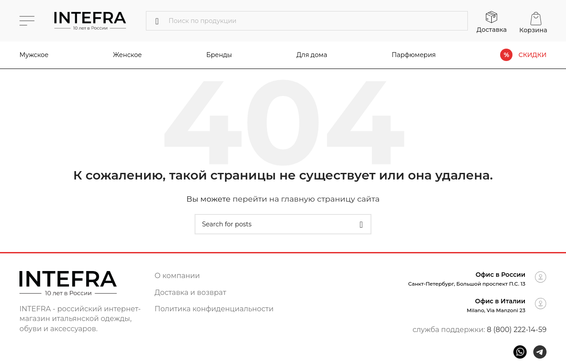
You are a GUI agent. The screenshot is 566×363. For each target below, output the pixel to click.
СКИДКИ (532, 55)
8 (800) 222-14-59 (517, 329)
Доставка (492, 30)
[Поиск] (307, 21)
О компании (177, 275)
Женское (127, 55)
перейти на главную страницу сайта (306, 198)
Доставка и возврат (190, 292)
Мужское (34, 55)
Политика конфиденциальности (214, 309)
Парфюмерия (414, 55)
